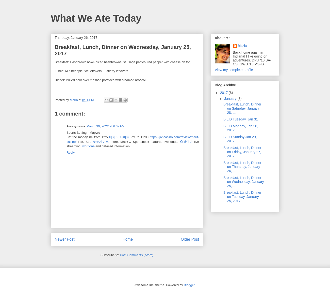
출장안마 (186, 142)
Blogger (189, 285)
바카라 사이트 (119, 137)
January (230, 99)
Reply (70, 152)
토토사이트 (101, 142)
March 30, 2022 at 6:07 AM (105, 126)
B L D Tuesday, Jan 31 (240, 119)
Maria (242, 46)
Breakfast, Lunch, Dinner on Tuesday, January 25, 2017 (242, 197)
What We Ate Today (96, 18)
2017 (224, 93)
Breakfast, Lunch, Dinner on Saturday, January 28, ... (242, 108)
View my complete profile (234, 70)
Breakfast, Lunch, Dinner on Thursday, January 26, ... (242, 167)
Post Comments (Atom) (136, 255)
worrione (88, 146)
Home (128, 239)
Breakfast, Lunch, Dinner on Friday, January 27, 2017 (242, 152)
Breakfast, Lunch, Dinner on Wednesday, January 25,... (243, 182)
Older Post (190, 239)
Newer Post (65, 239)
